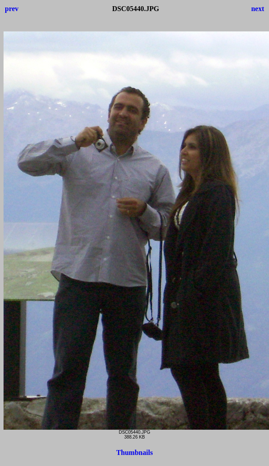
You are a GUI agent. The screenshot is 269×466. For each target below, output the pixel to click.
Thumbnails (134, 452)
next (257, 8)
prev (12, 8)
